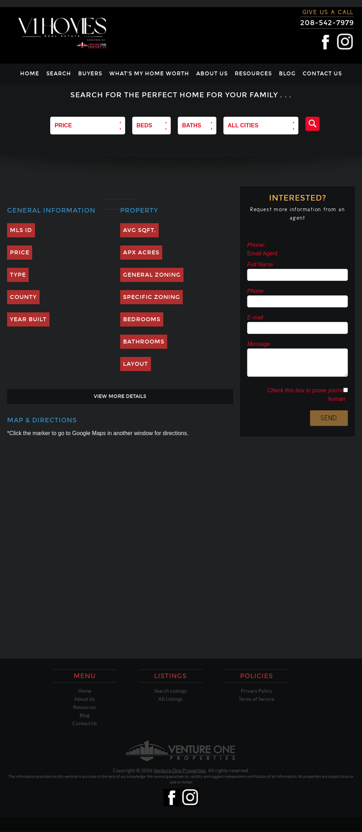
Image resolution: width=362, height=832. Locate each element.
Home (29, 73)
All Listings (170, 699)
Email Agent (262, 253)
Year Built (28, 319)
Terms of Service (256, 699)
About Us (212, 73)
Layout (135, 363)
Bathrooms (143, 341)
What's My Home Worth (149, 73)
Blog (287, 73)
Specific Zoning (151, 297)
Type (18, 274)
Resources (253, 73)
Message (258, 344)
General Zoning (152, 274)
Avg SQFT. (139, 230)
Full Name (260, 264)
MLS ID (21, 230)
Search (58, 73)
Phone (255, 291)
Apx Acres (141, 252)
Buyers (90, 73)
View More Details (120, 396)
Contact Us (322, 73)
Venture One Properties (179, 770)
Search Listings (170, 691)
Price (19, 252)
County (23, 297)
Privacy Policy (256, 691)
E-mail (255, 317)
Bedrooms (141, 319)
